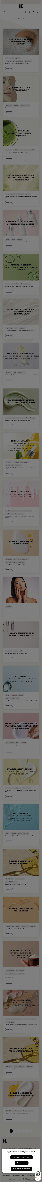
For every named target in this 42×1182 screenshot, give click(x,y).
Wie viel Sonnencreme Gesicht (14, 1019)
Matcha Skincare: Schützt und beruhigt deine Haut (16, 152)
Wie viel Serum (10, 1022)
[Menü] (4, 12)
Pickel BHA (30, 1066)
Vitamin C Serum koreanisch (13, 465)
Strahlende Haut (24, 105)
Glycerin (18, 788)
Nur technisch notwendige (21, 1157)
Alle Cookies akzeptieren (21, 1168)
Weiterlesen (9, 68)
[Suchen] (25, 12)
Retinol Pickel (9, 1110)
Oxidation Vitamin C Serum (21, 462)
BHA (15, 372)
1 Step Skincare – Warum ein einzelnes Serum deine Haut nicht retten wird (21, 700)
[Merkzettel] (29, 12)
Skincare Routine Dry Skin (28, 926)
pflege (13, 239)
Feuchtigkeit (9, 328)
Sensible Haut (15, 283)
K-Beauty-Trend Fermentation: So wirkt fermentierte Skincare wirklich (20, 330)
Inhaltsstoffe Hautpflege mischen (15, 513)
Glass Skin (8, 606)
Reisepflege (28, 61)
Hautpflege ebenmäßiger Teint (14, 61)
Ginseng (16, 105)
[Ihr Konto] (33, 12)
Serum (7, 239)
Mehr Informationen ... (28, 1153)
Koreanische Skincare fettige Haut (15, 562)
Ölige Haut (9, 559)
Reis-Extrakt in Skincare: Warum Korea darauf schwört (16, 63)
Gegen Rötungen (25, 283)
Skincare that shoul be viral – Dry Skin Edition (15, 928)
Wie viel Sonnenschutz (30, 1019)
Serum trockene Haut (17, 695)
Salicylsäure (9, 1066)
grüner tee (9, 149)
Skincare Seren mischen (25, 510)
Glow (16, 328)
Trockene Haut (10, 926)
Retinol (15, 651)
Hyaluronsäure (10, 742)
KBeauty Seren (27, 788)
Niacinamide (21, 372)
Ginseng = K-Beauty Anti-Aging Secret (13, 107)
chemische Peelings (23, 833)
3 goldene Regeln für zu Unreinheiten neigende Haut (16, 1113)
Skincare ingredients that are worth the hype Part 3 (16, 884)
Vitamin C (8, 372)
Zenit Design (32, 1179)
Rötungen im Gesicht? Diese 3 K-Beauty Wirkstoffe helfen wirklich (19, 286)
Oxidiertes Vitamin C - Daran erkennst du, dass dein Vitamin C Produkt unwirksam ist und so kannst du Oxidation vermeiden (20, 468)
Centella (27, 194)
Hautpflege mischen (11, 510)
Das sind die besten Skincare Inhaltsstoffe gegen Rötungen (17, 420)
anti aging (9, 105)
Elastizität (22, 328)
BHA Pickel (18, 1110)
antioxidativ (31, 149)
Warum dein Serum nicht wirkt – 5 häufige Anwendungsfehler (18, 242)
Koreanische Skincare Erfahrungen (15, 973)
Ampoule (19, 239)
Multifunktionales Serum (12, 698)
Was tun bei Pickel (28, 1110)
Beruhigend (20, 194)
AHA (17, 742)
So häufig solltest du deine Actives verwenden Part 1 (16, 653)
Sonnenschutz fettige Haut (21, 559)
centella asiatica (10, 194)
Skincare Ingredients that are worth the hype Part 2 (16, 1068)
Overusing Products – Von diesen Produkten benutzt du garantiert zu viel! (21, 1024)
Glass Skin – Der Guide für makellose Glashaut (15, 609)
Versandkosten (34, 1173)
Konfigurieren (21, 1163)
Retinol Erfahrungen (11, 882)
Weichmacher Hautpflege (13, 58)
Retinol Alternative (19, 1066)
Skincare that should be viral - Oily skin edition (15, 564)
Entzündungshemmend (20, 149)
